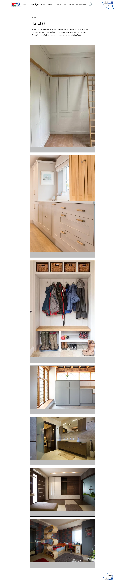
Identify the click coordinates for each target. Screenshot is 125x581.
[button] (90, 4)
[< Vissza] (38, 17)
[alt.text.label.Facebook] (93, 4)
